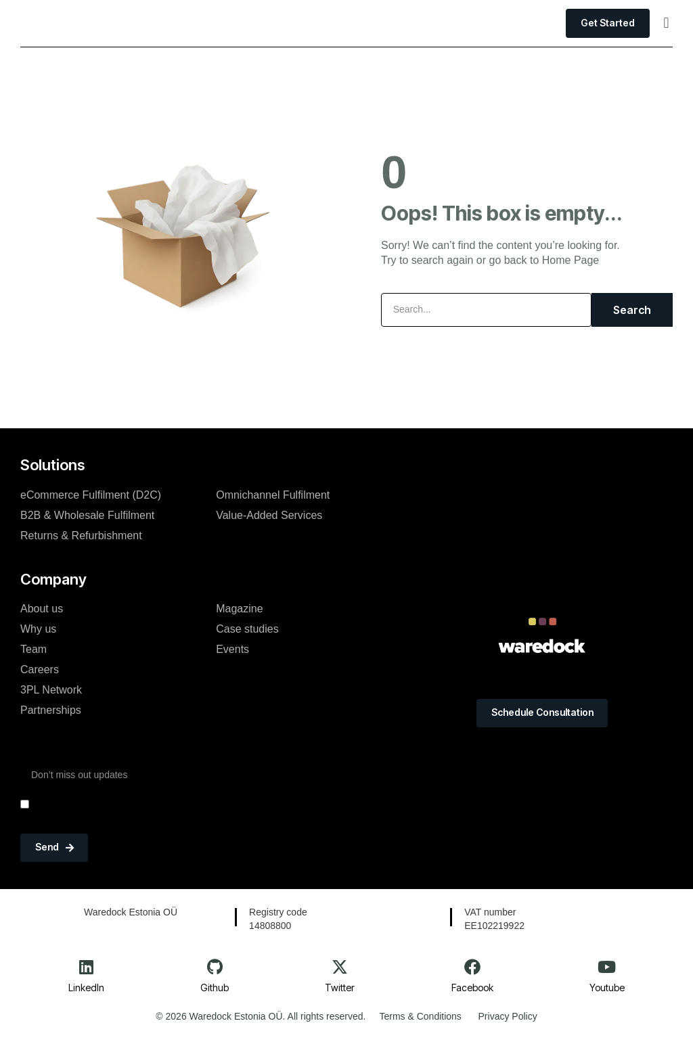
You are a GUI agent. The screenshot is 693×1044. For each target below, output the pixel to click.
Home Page (571, 260)
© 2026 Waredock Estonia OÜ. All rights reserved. (260, 1017)
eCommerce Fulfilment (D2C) (90, 494)
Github (214, 987)
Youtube (607, 987)
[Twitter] (340, 967)
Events (232, 649)
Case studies (247, 629)
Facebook (472, 987)
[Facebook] (472, 967)
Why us (38, 629)
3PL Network (51, 690)
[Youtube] (607, 967)
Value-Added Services (269, 514)
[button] (666, 23)
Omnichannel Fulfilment (273, 494)
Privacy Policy (507, 1017)
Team (33, 649)
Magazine (239, 608)
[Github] (214, 967)
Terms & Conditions (420, 1017)
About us (41, 608)
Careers (39, 669)
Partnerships (50, 710)
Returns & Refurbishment (81, 535)
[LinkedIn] (87, 967)
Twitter (340, 987)
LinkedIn (86, 987)
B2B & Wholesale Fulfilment (87, 514)
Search (632, 310)
